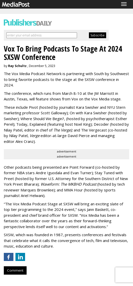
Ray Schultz (17, 66)
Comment (15, 270)
